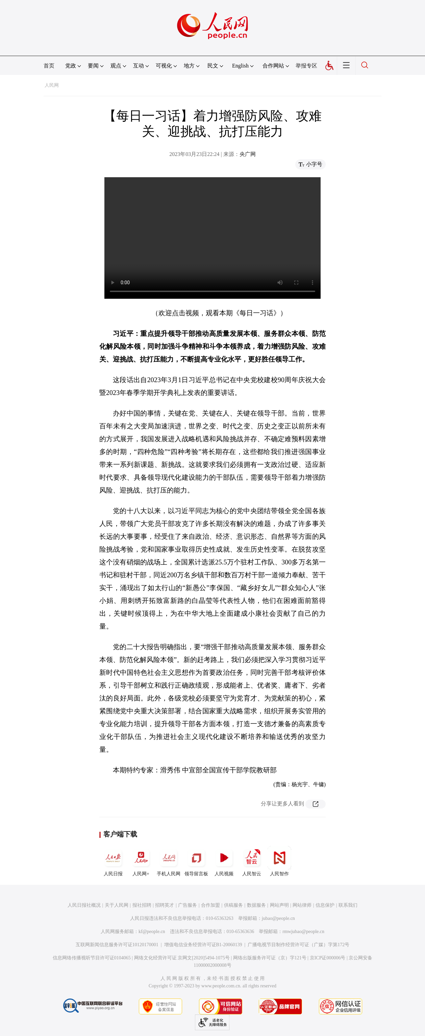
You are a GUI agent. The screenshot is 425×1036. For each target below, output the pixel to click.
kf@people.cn (152, 931)
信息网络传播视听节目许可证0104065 (92, 957)
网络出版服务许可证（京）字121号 (269, 957)
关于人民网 (116, 905)
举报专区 (306, 66)
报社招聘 (141, 905)
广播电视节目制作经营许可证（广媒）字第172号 (298, 944)
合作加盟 (210, 905)
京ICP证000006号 (328, 957)
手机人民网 (168, 861)
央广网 (248, 154)
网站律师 (302, 905)
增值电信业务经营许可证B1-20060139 (203, 944)
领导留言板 (196, 861)
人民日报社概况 (84, 905)
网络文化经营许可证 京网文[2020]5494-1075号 (182, 957)
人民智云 (252, 861)
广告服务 (187, 905)
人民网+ (141, 861)
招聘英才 (164, 905)
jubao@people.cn (278, 918)
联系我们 (348, 905)
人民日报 (113, 861)
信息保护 (325, 905)
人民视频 (224, 861)
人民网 (52, 85)
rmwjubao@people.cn (303, 931)
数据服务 (256, 905)
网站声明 (279, 905)
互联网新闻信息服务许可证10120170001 (117, 944)
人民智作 (279, 861)
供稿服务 (233, 905)
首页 (49, 66)
